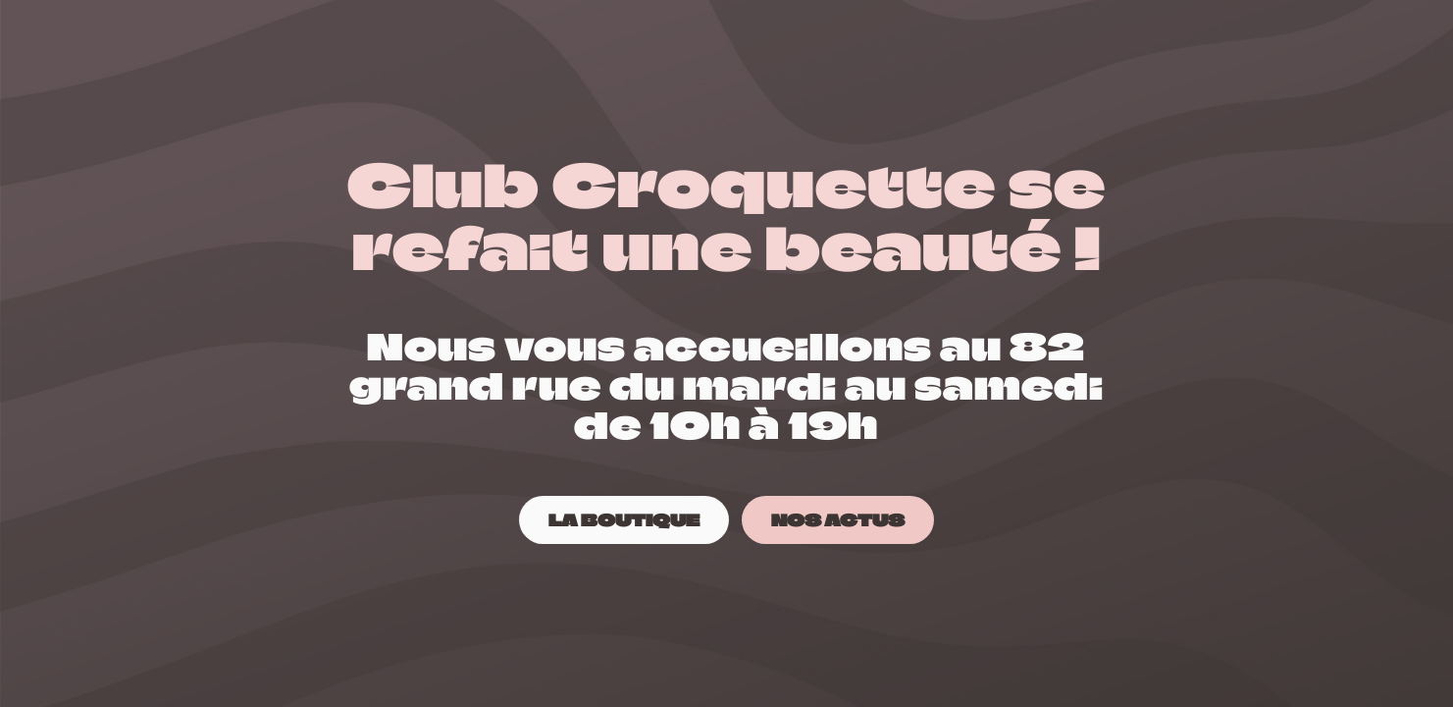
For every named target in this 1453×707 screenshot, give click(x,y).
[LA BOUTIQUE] (624, 520)
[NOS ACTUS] (838, 520)
